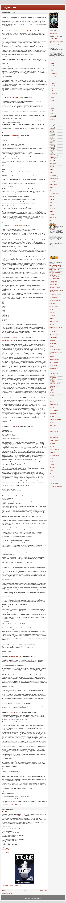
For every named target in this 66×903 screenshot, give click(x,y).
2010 (52, 105)
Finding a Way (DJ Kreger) (55, 393)
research (51, 200)
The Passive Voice (53, 351)
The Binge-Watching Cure (17, 225)
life (50, 170)
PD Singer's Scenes (53, 331)
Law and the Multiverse (54, 410)
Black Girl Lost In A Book (54, 276)
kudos (51, 167)
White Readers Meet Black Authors (56, 361)
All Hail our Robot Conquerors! (9, 339)
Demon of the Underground (55, 383)
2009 (52, 107)
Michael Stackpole (53, 319)
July (53, 85)
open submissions (18, 805)
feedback (51, 142)
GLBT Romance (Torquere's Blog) (56, 295)
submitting (51, 211)
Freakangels (52, 395)
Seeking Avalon (52, 340)
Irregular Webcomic (53, 405)
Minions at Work (53, 425)
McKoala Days (52, 315)
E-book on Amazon (6, 848)
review (51, 202)
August (53, 83)
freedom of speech (53, 149)
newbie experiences (53, 176)
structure (51, 209)
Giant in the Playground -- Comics (56, 399)
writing (51, 220)
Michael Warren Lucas (54, 321)
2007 (52, 110)
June (53, 86)
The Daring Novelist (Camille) (55, 349)
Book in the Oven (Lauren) (55, 278)
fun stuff (51, 151)
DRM (50, 137)
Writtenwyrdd (52, 370)
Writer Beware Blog (53, 365)
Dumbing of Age (53, 384)
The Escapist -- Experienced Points (56, 456)
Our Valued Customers (54, 431)
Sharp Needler (52, 443)
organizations (52, 181)
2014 (52, 98)
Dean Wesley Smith (53, 284)
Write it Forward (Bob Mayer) (55, 364)
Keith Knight (52, 407)
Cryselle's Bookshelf (53, 281)
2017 (52, 70)
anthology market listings (10, 805)
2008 (52, 108)
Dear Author (52, 285)
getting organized (53, 157)
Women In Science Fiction (54, 362)
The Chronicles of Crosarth (55, 455)
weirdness (51, 215)
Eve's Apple (52, 389)
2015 (52, 97)
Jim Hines (51, 304)
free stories (52, 146)
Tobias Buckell (52, 355)
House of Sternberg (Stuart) (55, 298)
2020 (52, 65)
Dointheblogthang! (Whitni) (55, 287)
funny (51, 152)
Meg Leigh (51, 318)
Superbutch (52, 446)
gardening (51, 154)
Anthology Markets (7, 15)
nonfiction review (53, 178)
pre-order (51, 191)
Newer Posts (5, 890)
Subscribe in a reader (54, 38)
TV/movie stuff (52, 214)
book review (52, 124)
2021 (52, 63)
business (51, 127)
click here (21, 18)
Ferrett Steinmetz (53, 292)
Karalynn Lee (52, 309)
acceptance (52, 115)
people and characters (54, 184)
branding (51, 125)
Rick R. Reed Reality (53, 337)
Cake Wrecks (52, 378)
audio (51, 122)
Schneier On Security (54, 440)
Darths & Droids (53, 381)
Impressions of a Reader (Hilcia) (56, 300)
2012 (52, 102)
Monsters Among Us (16, 97)
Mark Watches (52, 423)
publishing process (53, 194)
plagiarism (51, 188)
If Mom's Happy (15, 426)
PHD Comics (52, 432)
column (51, 131)
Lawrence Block (53, 312)
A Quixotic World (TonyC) (54, 269)
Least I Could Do (53, 413)
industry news (52, 163)
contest (51, 133)
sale (50, 203)
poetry (51, 190)
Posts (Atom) (9, 893)
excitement (7, 886)
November (54, 75)
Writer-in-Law (52, 367)
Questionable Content (54, 435)
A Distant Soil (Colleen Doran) (55, 265)
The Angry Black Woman (54, 449)
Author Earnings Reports (54, 273)
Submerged (14, 337)
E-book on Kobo (5, 852)
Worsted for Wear (53, 472)
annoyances (52, 116)
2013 (52, 100)
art (50, 121)
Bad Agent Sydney (53, 275)
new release (12, 886)
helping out (52, 160)
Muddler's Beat (52, 426)
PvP (50, 434)
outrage (51, 182)
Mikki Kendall (52, 322)
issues (51, 166)
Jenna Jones (52, 301)
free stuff (51, 148)
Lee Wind (51, 313)
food (50, 143)
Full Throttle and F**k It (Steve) (55, 294)
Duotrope (51, 484)
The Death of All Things (7, 340)
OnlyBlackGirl (52, 429)
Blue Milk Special (53, 377)
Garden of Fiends (14, 712)
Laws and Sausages (53, 411)
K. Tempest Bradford (53, 307)
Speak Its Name (53, 343)
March (53, 91)
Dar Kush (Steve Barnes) (54, 282)
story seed (51, 208)
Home (24, 890)
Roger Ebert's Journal (54, 437)
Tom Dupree (52, 356)
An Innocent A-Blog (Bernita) (55, 272)
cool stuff (51, 134)
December (54, 73)
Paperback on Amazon (7, 847)
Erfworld (51, 387)
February (54, 93)
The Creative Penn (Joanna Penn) (56, 348)
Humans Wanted (15, 495)
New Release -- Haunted (8, 811)
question (51, 196)
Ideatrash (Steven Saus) (54, 404)
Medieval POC (52, 316)
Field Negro (52, 392)
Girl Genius (52, 401)
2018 (52, 68)
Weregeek (51, 469)
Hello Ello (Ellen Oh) (53, 297)
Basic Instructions (53, 375)
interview (51, 164)
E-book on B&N (5, 851)
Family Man (52, 390)
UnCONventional (53, 467)
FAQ (34, 259)
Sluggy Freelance (53, 444)
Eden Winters (52, 288)
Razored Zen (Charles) (54, 334)
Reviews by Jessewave (54, 335)
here (16, 507)
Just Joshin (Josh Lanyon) (54, 306)
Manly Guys (52, 417)
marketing (51, 172)
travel (51, 212)
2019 (52, 67)
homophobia (52, 161)
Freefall (51, 398)
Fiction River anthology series (18, 815)
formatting (51, 145)
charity (51, 130)
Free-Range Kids (53, 396)
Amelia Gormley (53, 270)
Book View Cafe (53, 279)
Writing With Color (53, 368)
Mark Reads (52, 422)
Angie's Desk (9, 7)
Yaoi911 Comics (53, 475)
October (53, 76)
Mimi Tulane (52, 324)
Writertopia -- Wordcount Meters (56, 486)
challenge (51, 128)
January (53, 95)
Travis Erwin (52, 358)
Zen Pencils (52, 476)
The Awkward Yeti (53, 453)
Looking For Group (53, 414)
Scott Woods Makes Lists (54, 441)
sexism (51, 206)
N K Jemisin (52, 325)
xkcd (50, 473)
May (53, 88)
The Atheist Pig (52, 452)
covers (51, 136)
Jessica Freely (52, 303)
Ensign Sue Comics (53, 386)
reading (51, 199)
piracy (51, 187)
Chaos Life (52, 380)
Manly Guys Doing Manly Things (56, 419)
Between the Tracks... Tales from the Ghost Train (21, 30)
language (51, 169)
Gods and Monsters (16, 551)
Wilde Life (51, 470)
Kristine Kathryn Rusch (54, 310)
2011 (52, 103)
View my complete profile (54, 246)
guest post (51, 158)
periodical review (53, 185)
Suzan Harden (52, 346)
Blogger (39, 898)
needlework (52, 173)
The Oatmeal (52, 461)
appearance (52, 119)
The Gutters (52, 458)
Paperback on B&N (6, 849)
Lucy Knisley (52, 416)
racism (51, 197)
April (53, 90)
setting (51, 205)
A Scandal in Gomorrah (15, 656)
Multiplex (51, 428)
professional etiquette (54, 193)
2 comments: (16, 804)
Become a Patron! (53, 253)
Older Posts (43, 890)
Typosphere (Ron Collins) (54, 359)
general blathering (53, 155)
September (54, 81)
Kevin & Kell (52, 408)
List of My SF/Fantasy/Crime (55, 31)
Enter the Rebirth (15, 135)
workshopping (52, 217)
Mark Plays (52, 420)
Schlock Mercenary (53, 438)
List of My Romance (53, 33)
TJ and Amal (52, 464)
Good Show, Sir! (53, 402)
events (51, 139)
